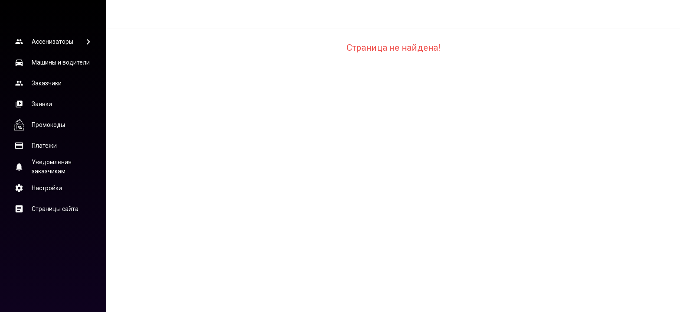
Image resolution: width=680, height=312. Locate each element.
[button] (53, 41)
